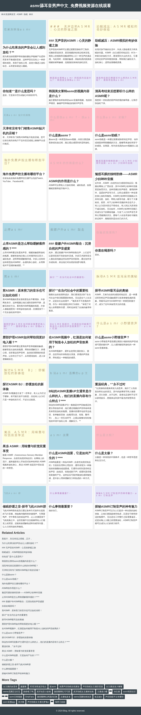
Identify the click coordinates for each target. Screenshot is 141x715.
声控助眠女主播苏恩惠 (93, 686)
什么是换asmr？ (60, 135)
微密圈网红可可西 (62, 692)
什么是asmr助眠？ (107, 135)
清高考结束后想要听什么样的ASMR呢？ (20, 566)
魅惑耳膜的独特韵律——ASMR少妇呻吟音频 (22, 592)
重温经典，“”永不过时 (110, 384)
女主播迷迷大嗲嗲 (114, 686)
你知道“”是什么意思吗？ (19, 91)
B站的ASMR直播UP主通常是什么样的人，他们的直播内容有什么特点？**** (70, 396)
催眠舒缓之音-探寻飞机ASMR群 (24, 506)
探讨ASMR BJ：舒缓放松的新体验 (17, 637)
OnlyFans (29, 697)
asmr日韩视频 (15, 697)
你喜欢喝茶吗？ (105, 250)
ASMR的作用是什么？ (64, 181)
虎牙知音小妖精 (44, 692)
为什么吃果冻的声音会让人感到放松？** (20, 543)
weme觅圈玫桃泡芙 (82, 697)
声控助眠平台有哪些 (114, 697)
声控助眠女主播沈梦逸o (38, 702)
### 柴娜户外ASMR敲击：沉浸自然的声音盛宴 (23, 601)
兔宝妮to (98, 697)
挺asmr (53, 686)
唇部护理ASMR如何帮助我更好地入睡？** (21, 624)
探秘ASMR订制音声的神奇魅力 (116, 506)
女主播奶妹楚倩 (10, 686)
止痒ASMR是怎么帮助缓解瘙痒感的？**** (20, 597)
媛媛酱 (23, 686)
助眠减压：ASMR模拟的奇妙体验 (17, 552)
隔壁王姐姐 (60, 702)
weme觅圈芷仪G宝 (11, 692)
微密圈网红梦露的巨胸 (47, 697)
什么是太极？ (104, 453)
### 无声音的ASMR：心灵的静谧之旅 (19, 548)
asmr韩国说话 (129, 692)
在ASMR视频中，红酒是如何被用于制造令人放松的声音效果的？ (70, 342)
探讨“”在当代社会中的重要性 (68, 290)
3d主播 (117, 692)
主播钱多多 (65, 697)
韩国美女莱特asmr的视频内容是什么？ (19, 561)
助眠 (26, 14)
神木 (31, 14)
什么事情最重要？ (61, 506)
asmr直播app (9, 702)
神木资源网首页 (8, 14)
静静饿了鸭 (28, 692)
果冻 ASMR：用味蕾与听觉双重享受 (18, 651)
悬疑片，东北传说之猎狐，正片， (17, 539)
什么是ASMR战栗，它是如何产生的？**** (20, 655)
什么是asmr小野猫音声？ (112, 337)
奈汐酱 (21, 702)
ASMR (19, 14)
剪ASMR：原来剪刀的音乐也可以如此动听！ (22, 610)
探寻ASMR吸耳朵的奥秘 (111, 290)
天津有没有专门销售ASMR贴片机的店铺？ (21, 570)
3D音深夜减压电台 (38, 686)
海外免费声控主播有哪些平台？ (24, 174)
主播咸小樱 (102, 692)
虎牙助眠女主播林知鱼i (83, 692)
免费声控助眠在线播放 (69, 686)
